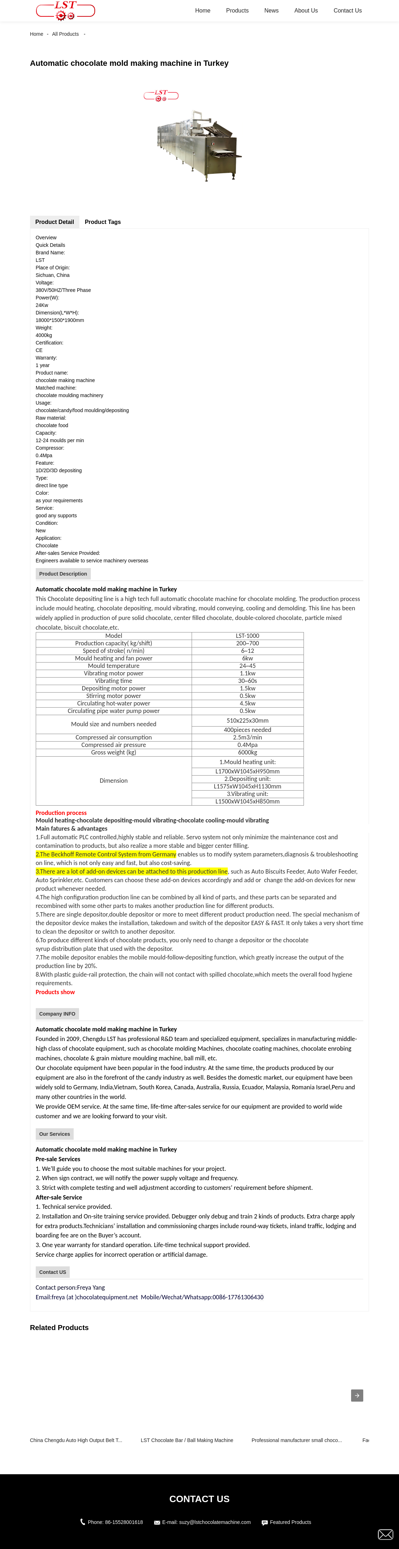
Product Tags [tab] (103, 222)
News (272, 11)
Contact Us (348, 11)
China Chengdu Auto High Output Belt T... (76, 1440)
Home (203, 11)
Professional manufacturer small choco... (297, 1440)
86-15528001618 (124, 1522)
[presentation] (357, 1395)
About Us (306, 11)
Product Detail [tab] (54, 222)
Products (237, 11)
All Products (65, 34)
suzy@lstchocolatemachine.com (215, 1522)
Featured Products (290, 1522)
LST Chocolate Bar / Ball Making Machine (187, 1440)
